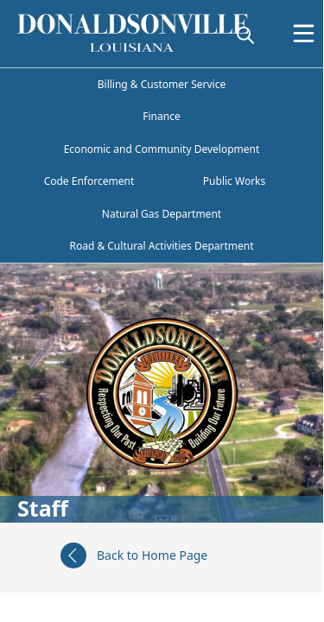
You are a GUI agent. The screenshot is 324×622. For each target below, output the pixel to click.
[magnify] (245, 34)
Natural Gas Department (161, 213)
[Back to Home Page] (162, 557)
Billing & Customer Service (162, 84)
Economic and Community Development (162, 149)
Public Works (234, 181)
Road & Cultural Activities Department (161, 245)
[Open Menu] (303, 33)
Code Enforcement (89, 181)
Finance (161, 116)
